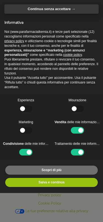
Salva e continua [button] (51, 182)
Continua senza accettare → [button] (51, 9)
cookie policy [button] (72, 55)
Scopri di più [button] (51, 170)
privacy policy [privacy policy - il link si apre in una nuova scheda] (14, 41)
